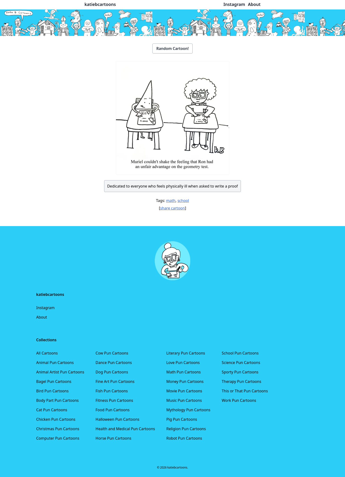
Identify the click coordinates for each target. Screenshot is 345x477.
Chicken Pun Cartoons (55, 419)
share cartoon (172, 208)
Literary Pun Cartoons (185, 353)
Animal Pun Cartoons (55, 362)
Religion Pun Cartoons (186, 428)
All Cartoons (47, 353)
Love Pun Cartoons (183, 362)
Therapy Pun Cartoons (241, 381)
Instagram (45, 307)
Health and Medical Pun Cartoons (125, 428)
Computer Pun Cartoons (57, 438)
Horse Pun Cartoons (113, 438)
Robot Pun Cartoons (184, 438)
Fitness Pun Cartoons (114, 400)
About (41, 317)
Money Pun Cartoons (184, 381)
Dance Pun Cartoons (114, 362)
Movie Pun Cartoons (184, 391)
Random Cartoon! (172, 48)
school (183, 200)
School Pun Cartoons (240, 353)
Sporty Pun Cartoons (240, 372)
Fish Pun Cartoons (112, 391)
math (171, 200)
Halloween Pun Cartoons (117, 419)
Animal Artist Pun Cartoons (60, 372)
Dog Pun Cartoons (112, 372)
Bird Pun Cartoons (52, 391)
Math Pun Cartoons (183, 372)
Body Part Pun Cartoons (57, 400)
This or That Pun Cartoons (245, 391)
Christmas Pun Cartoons (57, 428)
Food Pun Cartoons (113, 409)
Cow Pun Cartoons (112, 353)
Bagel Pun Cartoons (53, 381)
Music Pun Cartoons (184, 400)
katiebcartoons (100, 4)
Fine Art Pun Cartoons (115, 381)
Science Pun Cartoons (241, 362)
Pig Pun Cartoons (181, 419)
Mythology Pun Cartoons (188, 409)
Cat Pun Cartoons (51, 409)
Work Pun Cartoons (239, 400)
